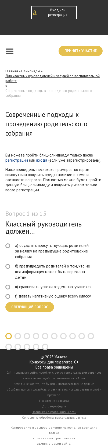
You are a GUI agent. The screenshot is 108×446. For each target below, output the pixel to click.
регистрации (16, 160)
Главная (11, 71)
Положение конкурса (54, 401)
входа (41, 160)
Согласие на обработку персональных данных (54, 417)
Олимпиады (30, 71)
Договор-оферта (54, 406)
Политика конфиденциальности (54, 412)
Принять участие (80, 51)
